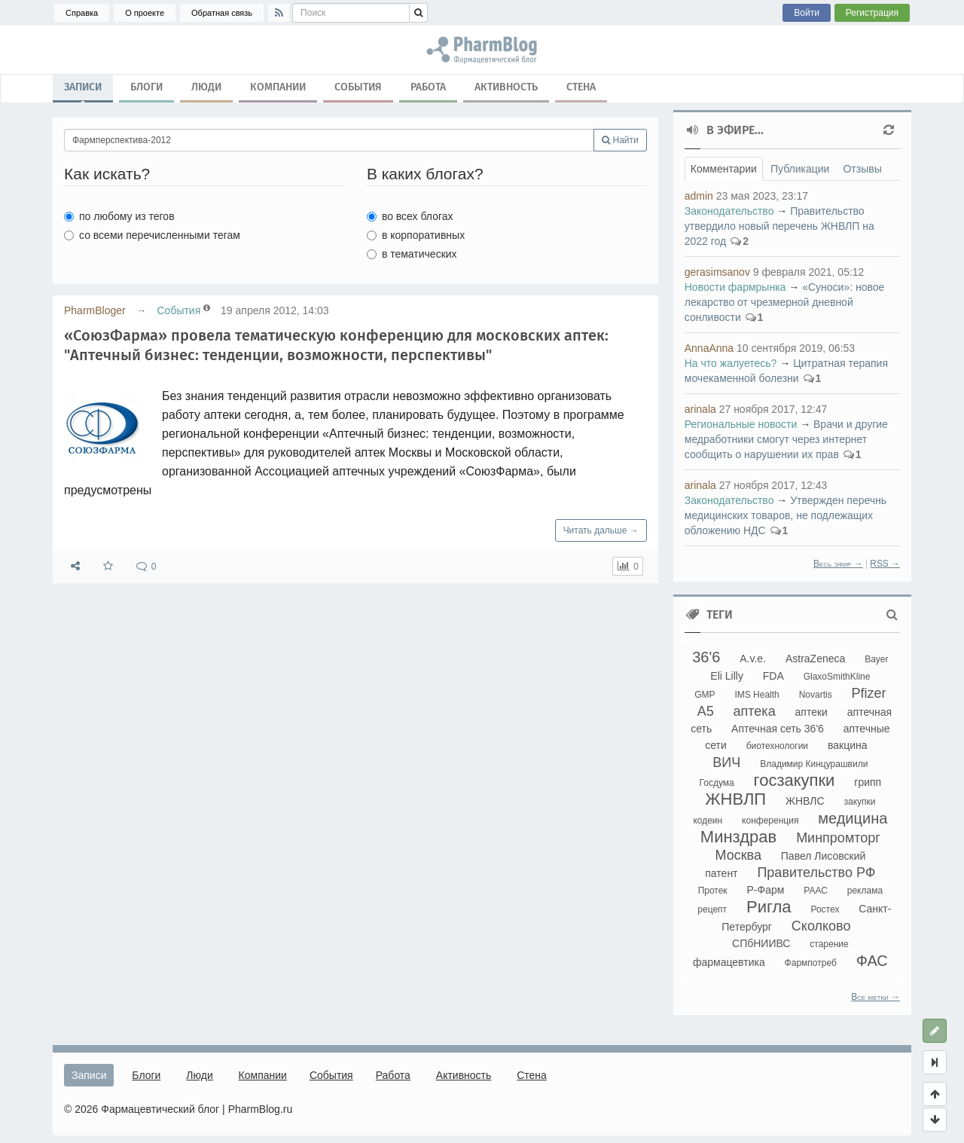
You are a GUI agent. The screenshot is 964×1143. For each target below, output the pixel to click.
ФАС (872, 960)
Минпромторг (838, 837)
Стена (581, 87)
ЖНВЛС (805, 801)
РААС (816, 890)
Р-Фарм (766, 890)
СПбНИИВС (761, 943)
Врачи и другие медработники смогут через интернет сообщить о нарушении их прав (786, 439)
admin (699, 196)
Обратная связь (221, 12)
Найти (620, 140)
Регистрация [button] (872, 13)
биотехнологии (777, 746)
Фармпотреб (811, 963)
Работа (428, 87)
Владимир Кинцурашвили (814, 764)
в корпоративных (416, 235)
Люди (206, 87)
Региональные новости (741, 424)
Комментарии (724, 169)
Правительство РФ (816, 872)
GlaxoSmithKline (837, 676)
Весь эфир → (838, 563)
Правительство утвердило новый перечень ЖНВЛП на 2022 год (779, 226)
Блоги (146, 87)
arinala (700, 409)
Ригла (769, 906)
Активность (506, 87)
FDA (773, 676)
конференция (770, 820)
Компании (278, 87)
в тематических (412, 254)
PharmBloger (95, 310)
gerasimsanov (717, 272)
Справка (82, 12)
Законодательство (729, 211)
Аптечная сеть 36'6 (777, 729)
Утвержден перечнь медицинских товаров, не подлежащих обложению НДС (785, 515)
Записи (83, 90)
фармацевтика (729, 962)
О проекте (144, 12)
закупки (859, 801)
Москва (738, 855)
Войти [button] (806, 13)
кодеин (707, 820)
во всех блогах (410, 216)
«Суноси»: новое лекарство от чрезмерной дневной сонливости (785, 302)
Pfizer (869, 693)
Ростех (824, 909)
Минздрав (738, 836)
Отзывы (862, 169)
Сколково (821, 926)
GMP (704, 694)
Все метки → (875, 997)
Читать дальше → (601, 530)
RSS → (885, 563)
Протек (713, 890)
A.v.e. (753, 658)
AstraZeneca (815, 658)
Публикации (799, 169)
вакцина (848, 745)
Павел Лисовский (823, 856)
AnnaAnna (709, 348)
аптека (755, 711)
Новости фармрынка (735, 287)
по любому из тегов (119, 216)
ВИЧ (726, 762)
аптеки (811, 712)
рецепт (712, 909)
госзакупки (794, 780)
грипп (867, 782)
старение (829, 944)
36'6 (706, 657)
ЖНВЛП (735, 799)
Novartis (815, 694)
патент (721, 873)
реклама (865, 890)
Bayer (876, 659)
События (358, 87)
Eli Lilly (726, 676)
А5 (705, 711)
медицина (852, 818)
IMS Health (756, 694)
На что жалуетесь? (731, 363)
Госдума (717, 783)
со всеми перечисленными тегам (152, 235)
